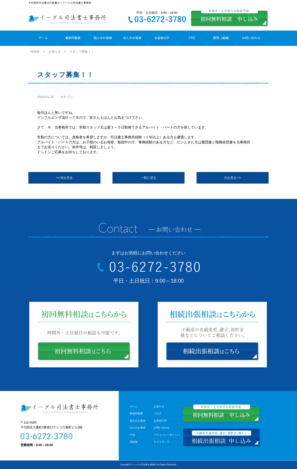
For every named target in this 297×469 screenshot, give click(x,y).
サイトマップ (161, 441)
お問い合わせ (161, 427)
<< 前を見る (64, 177)
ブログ (158, 413)
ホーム (134, 406)
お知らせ (54, 51)
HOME (35, 51)
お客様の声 (160, 420)
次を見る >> (232, 177)
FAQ (132, 434)
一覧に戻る (148, 177)
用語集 (134, 441)
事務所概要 (136, 413)
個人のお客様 (137, 420)
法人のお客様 (137, 427)
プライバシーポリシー (167, 434)
